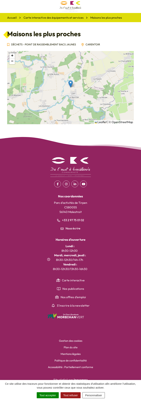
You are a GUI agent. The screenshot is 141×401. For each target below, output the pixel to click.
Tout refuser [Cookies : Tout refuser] (70, 395)
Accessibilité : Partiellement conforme (70, 367)
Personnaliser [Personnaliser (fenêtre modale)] (93, 395)
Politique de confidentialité (71, 360)
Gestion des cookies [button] (70, 340)
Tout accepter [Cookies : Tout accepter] (47, 395)
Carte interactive (73, 280)
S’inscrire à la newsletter (73, 305)
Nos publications (73, 289)
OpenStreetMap (122, 122)
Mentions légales (71, 354)
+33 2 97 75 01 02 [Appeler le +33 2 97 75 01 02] (70, 220)
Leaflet (101, 122)
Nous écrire (70, 228)
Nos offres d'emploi (73, 297)
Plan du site (70, 347)
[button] (70, 84)
